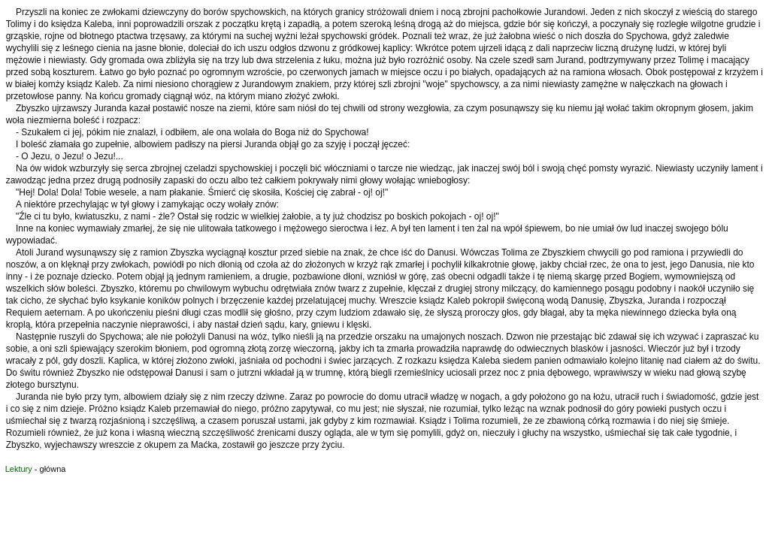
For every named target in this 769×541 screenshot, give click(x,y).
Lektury (18, 468)
